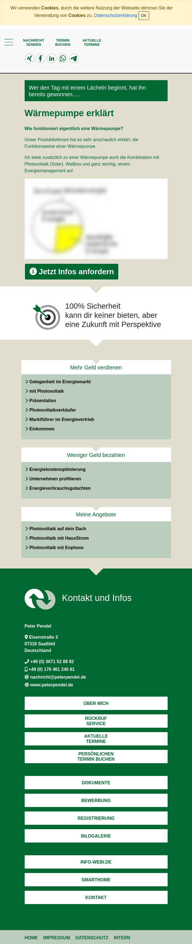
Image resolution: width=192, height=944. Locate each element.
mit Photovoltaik (46, 391)
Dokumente (96, 782)
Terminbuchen (62, 42)
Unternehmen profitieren (55, 478)
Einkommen (42, 429)
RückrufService (96, 721)
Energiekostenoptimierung (57, 469)
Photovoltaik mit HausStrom (59, 538)
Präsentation (42, 400)
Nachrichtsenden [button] (33, 42)
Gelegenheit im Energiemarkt (60, 381)
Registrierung (96, 818)
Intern (122, 937)
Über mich (96, 703)
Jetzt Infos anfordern (71, 271)
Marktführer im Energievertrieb (61, 419)
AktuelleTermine (91, 42)
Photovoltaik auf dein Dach (57, 528)
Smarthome (96, 879)
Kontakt (96, 897)
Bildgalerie (96, 836)
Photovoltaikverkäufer (52, 410)
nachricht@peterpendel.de (58, 677)
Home (31, 937)
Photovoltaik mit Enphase (56, 547)
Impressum (56, 937)
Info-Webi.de (96, 862)
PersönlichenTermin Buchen (95, 757)
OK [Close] (144, 15)
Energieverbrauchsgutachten (60, 488)
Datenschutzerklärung (115, 15)
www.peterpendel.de (51, 684)
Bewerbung (96, 800)
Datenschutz (91, 937)
